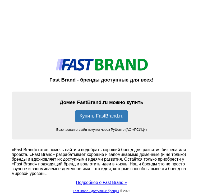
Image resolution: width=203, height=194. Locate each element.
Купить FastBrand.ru (101, 116)
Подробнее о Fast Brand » (101, 182)
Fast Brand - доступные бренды (96, 191)
